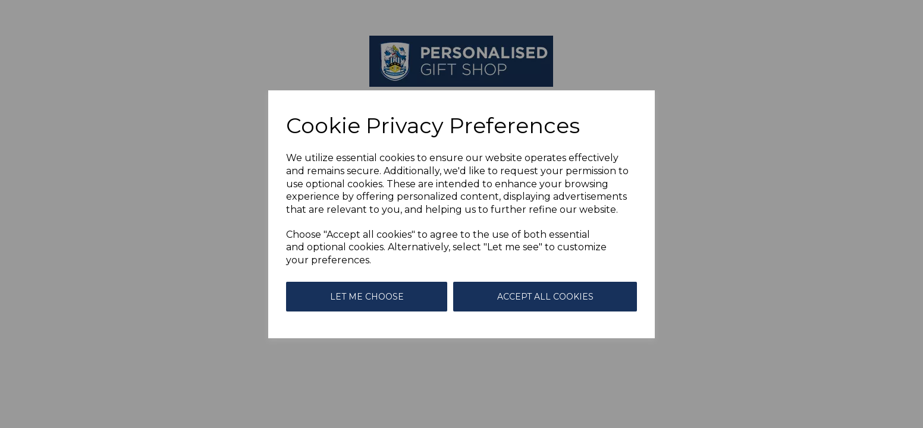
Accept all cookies (545, 296)
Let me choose (367, 296)
